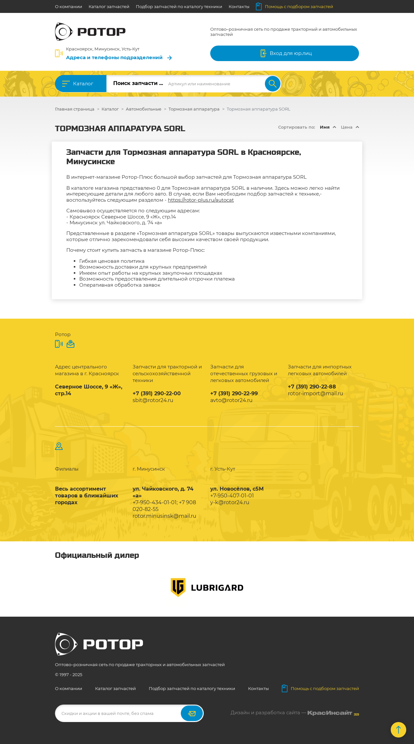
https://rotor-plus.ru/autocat (201, 200)
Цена (347, 127)
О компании (68, 6)
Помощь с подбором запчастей (294, 6)
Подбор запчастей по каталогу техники (179, 6)
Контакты (239, 6)
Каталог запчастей (109, 6)
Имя (325, 127)
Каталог (83, 83)
